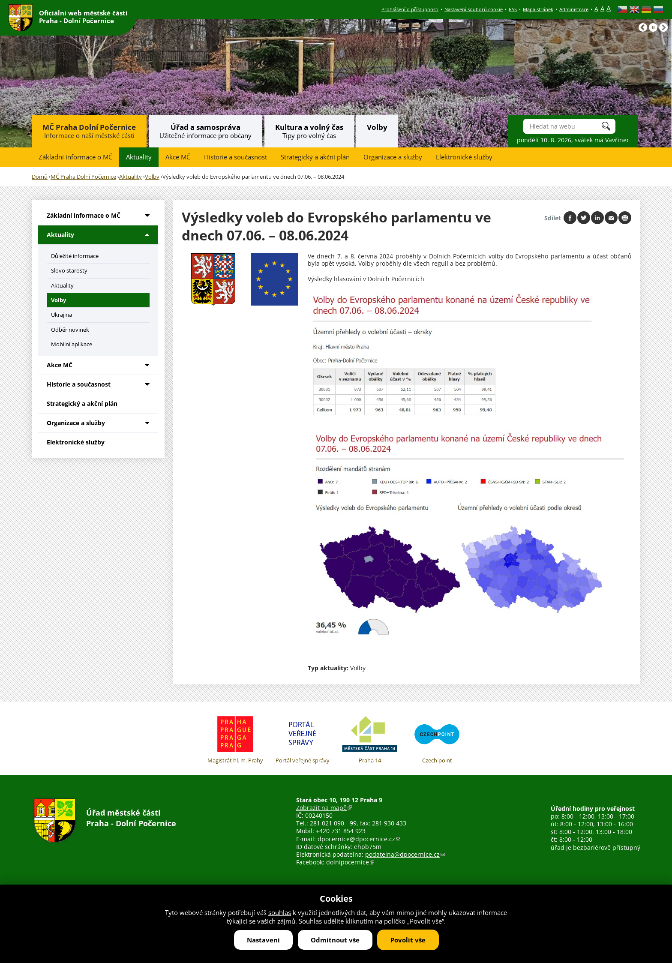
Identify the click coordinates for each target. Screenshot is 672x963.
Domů (40, 176)
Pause (653, 27)
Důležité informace (75, 256)
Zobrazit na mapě (324, 808)
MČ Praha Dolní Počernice (89, 127)
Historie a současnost (235, 157)
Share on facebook (570, 217)
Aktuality (139, 157)
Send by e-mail (611, 217)
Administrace (573, 9)
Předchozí (643, 27)
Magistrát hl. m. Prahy (235, 738)
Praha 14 (369, 738)
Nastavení (263, 940)
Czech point (437, 738)
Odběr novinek (70, 329)
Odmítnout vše (335, 940)
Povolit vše (408, 940)
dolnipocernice (350, 862)
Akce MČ (177, 157)
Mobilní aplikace (71, 344)
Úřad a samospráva (205, 127)
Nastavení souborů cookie (473, 9)
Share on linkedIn (597, 217)
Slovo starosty (69, 270)
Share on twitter (583, 217)
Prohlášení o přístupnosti (409, 9)
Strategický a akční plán (315, 157)
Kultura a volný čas (309, 127)
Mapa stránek (538, 9)
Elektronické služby (464, 157)
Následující (663, 27)
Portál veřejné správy (302, 738)
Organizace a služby (392, 157)
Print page (624, 217)
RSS (513, 9)
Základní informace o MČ (75, 157)
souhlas (279, 912)
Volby (377, 127)
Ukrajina (61, 314)
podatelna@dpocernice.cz (405, 854)
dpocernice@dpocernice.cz (359, 839)
